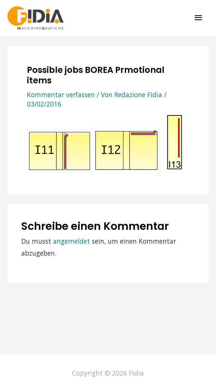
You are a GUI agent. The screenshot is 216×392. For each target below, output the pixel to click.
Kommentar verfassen (61, 94)
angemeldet (71, 241)
